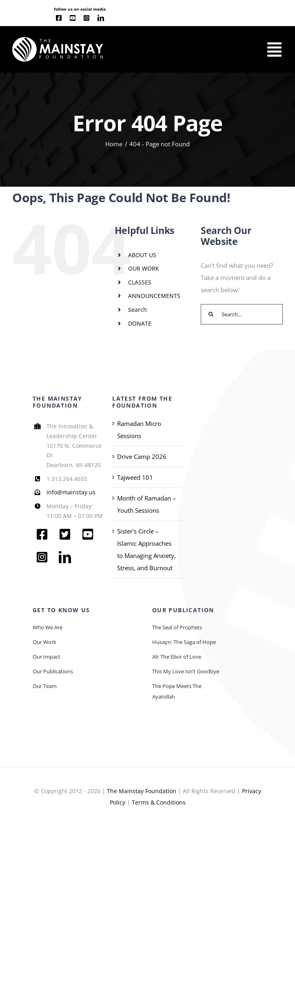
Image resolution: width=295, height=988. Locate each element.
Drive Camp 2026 (141, 456)
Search (137, 309)
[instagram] (86, 18)
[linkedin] (101, 18)
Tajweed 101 (135, 477)
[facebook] (59, 18)
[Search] (211, 314)
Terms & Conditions (159, 802)
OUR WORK (143, 268)
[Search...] (242, 314)
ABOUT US (142, 255)
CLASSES (139, 282)
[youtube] (72, 18)
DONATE (139, 323)
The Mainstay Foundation (141, 791)
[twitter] (64, 534)
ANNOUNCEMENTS (154, 296)
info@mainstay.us (71, 492)
